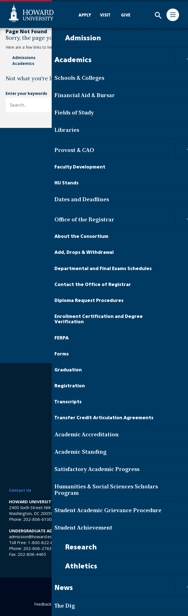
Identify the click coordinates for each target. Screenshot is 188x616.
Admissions (23, 57)
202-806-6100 (37, 519)
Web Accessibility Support (94, 449)
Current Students (94, 311)
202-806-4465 (32, 554)
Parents (94, 342)
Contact (132, 63)
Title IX (94, 424)
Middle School (94, 406)
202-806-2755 (72, 548)
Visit (94, 285)
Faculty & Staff (94, 321)
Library (94, 388)
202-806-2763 (37, 548)
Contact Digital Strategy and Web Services (116, 604)
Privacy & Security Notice (94, 459)
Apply (94, 274)
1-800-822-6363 (44, 542)
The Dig (94, 228)
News (73, 57)
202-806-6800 (125, 548)
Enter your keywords (26, 93)
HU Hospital (94, 397)
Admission (94, 207)
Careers (94, 378)
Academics (23, 63)
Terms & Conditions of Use (94, 469)
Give (94, 295)
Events (75, 63)
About (130, 57)
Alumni (94, 332)
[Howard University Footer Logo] (94, 151)
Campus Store (94, 415)
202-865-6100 (125, 519)
